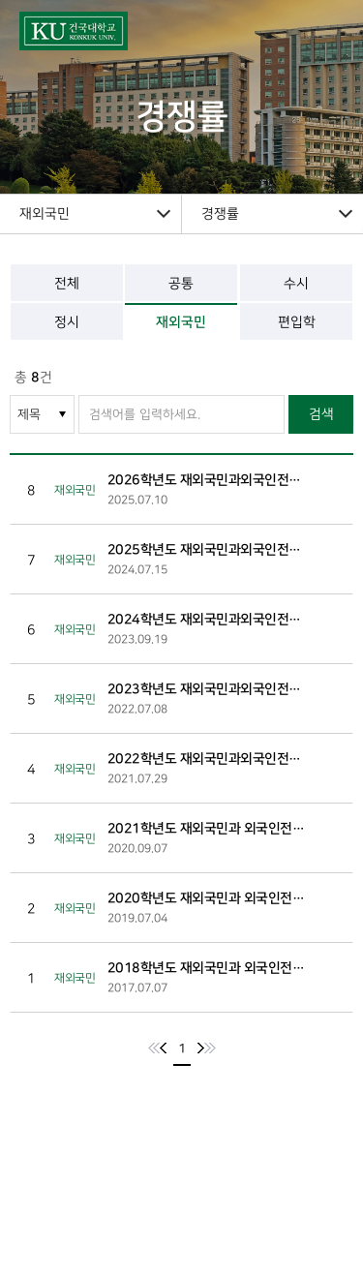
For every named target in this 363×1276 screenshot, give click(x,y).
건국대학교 (100, 31)
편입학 (296, 322)
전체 (66, 283)
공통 (181, 283)
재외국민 (181, 322)
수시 (296, 283)
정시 (66, 322)
